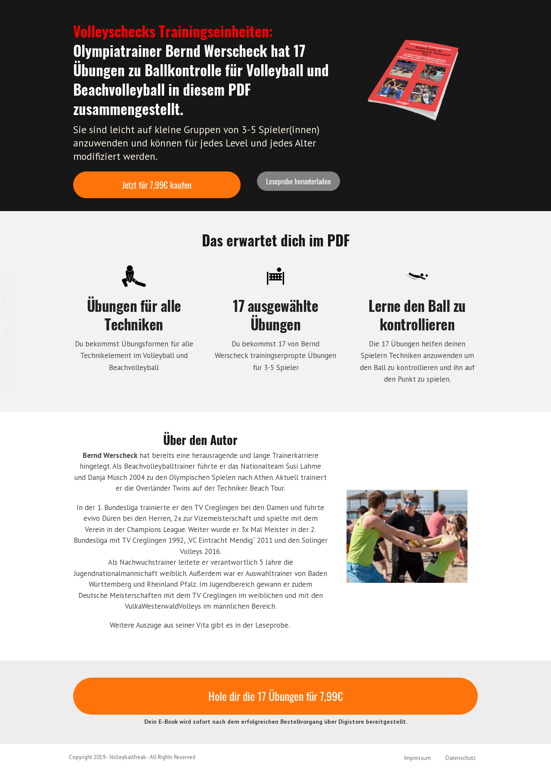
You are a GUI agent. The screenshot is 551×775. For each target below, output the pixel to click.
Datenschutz (461, 758)
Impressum (417, 758)
